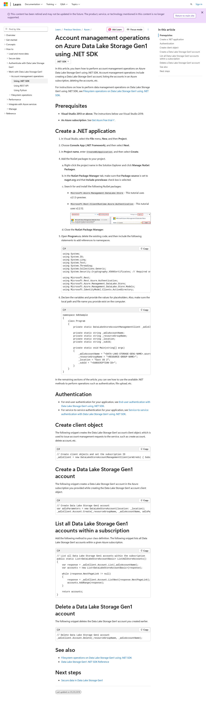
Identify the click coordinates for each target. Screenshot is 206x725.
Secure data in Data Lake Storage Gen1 (82, 680)
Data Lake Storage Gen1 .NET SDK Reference (85, 661)
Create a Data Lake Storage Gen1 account (180, 51)
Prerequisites (166, 35)
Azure (86, 29)
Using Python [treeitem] (20, 90)
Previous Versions (72, 29)
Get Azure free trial (102, 120)
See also (164, 66)
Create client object (169, 47)
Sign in (199, 4)
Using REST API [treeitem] (21, 85)
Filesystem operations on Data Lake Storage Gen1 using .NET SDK (96, 657)
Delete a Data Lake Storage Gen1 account (180, 62)
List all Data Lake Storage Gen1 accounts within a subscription (179, 57)
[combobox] (26, 29)
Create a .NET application (172, 39)
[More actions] (148, 29)
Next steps (165, 71)
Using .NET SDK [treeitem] (21, 80)
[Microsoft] (6, 4)
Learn (58, 29)
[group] (106, 272)
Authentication (167, 43)
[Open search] (191, 4)
